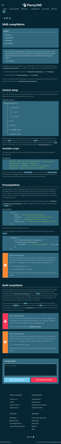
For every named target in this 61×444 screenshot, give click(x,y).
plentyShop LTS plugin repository (28, 81)
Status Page (35, 420)
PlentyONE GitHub (37, 407)
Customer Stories (14, 405)
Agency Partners (14, 420)
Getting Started (36, 399)
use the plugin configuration (22, 293)
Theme (54, 9)
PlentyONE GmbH (7, 442)
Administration (36, 402)
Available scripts (9, 38)
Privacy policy (50, 442)
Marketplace (13, 418)
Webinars (34, 426)
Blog (33, 429)
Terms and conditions (41, 442)
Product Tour (13, 399)
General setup (8, 35)
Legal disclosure (57, 442)
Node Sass (51, 71)
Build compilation (8, 43)
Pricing (12, 402)
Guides (5, 9)
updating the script (35, 326)
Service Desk (35, 423)
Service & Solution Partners (17, 426)
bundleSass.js (30, 307)
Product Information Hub (39, 418)
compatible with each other (10, 68)
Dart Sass (35, 75)
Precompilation (8, 40)
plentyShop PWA (14, 9)
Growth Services (14, 407)
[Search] (4, 11)
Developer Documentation (39, 405)
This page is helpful (17, 379)
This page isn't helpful (44, 379)
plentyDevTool (35, 9)
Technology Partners (15, 423)
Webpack (30, 71)
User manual (45, 9)
